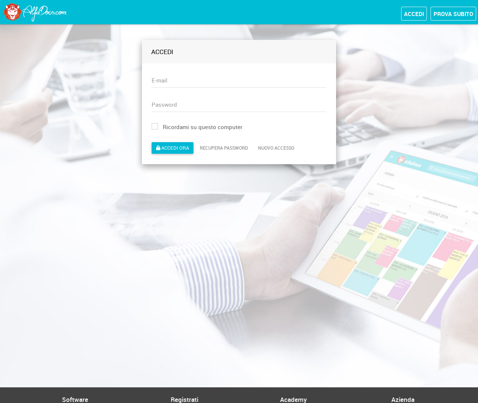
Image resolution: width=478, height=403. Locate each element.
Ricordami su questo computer (197, 127)
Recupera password (224, 148)
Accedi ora (172, 147)
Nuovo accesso (276, 148)
